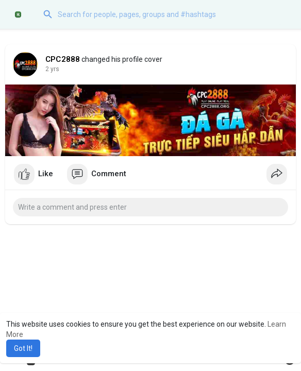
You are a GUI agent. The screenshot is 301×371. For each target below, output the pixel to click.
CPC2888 (62, 59)
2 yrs (52, 69)
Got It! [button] (23, 348)
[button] (163, 14)
